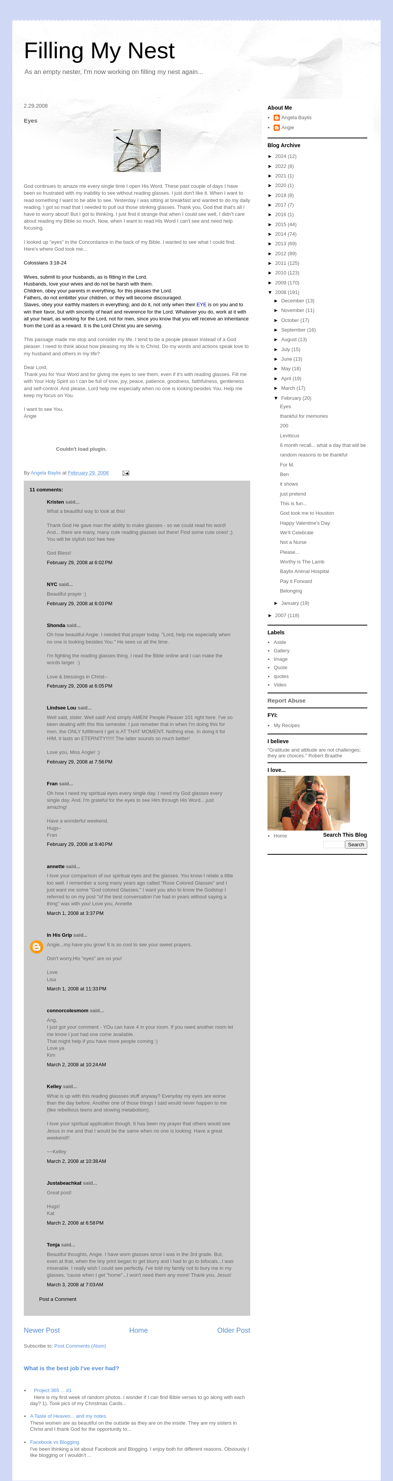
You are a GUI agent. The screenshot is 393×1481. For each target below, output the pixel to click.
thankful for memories (304, 416)
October (291, 320)
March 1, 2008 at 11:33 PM (76, 989)
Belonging (291, 591)
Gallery (281, 650)
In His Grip (59, 935)
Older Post (233, 1330)
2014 (281, 234)
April (287, 378)
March (289, 388)
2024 (281, 156)
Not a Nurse (293, 542)
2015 (281, 224)
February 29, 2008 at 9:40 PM (79, 844)
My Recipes (287, 725)
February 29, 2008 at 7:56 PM (79, 762)
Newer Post (42, 1330)
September (294, 330)
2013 (281, 243)
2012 (281, 253)
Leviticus (289, 435)
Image (280, 659)
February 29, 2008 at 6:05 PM (79, 686)
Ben (284, 474)
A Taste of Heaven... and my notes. (68, 1416)
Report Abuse (286, 700)
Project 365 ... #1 (52, 1390)
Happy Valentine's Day (305, 523)
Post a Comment (57, 1299)
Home (138, 1330)
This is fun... (293, 503)
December (293, 301)
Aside (280, 642)
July (286, 349)
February (292, 398)
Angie (287, 127)
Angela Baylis (296, 117)
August (289, 339)
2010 (281, 273)
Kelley (54, 1086)
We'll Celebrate (297, 532)
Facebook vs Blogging (54, 1442)
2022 (281, 166)
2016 (281, 214)
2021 (281, 176)
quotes (281, 676)
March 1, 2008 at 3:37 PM (75, 913)
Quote (280, 667)
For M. (287, 465)
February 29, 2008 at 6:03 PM (79, 603)
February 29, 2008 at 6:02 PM (79, 562)
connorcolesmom (67, 1010)
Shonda (56, 625)
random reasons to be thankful (313, 455)
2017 (281, 205)
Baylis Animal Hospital (304, 571)
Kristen (55, 502)
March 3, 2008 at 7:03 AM (75, 1284)
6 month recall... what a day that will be (323, 445)
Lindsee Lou (61, 708)
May (286, 368)
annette (55, 866)
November (293, 310)
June (287, 359)
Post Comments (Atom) (80, 1346)
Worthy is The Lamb (302, 562)
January (291, 603)
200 (284, 426)
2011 (281, 263)
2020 (281, 185)
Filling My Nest (99, 50)
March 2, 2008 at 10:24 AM (76, 1064)
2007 (281, 615)
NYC (52, 584)
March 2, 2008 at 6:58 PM (75, 1223)
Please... (289, 552)
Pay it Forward (296, 581)
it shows (289, 484)
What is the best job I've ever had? (71, 1368)
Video (280, 685)
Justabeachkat (64, 1183)
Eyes (285, 406)
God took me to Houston (307, 513)
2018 (281, 195)
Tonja (53, 1245)
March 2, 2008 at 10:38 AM (76, 1161)
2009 (281, 283)
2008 (281, 292)
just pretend (293, 494)
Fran (52, 783)
